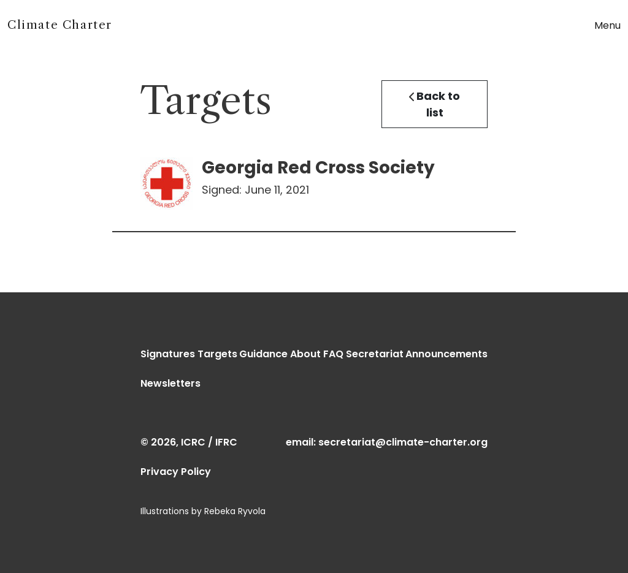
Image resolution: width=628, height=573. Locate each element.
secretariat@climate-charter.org (403, 442)
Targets (217, 354)
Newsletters (170, 383)
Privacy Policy (175, 472)
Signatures (167, 354)
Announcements (446, 354)
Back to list (434, 104)
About (305, 354)
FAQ (333, 354)
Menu (607, 25)
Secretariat (375, 354)
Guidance (263, 354)
